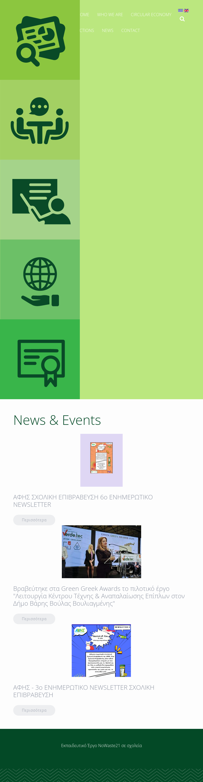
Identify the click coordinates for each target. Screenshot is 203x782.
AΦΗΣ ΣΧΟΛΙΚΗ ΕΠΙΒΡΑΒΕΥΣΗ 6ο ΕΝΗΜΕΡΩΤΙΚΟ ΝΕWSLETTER (83, 501)
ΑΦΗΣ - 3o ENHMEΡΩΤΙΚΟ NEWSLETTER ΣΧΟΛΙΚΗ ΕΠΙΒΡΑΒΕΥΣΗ (83, 691)
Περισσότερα (34, 519)
